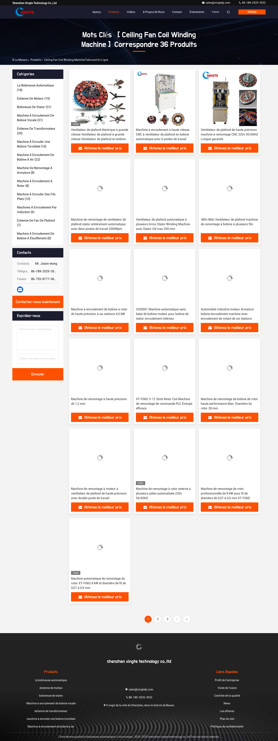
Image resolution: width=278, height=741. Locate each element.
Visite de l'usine (227, 687)
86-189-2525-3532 (252, 2)
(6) (37, 210)
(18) (35, 88)
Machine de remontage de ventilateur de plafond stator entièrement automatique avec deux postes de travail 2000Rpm (98, 224)
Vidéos (131, 12)
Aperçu (96, 12)
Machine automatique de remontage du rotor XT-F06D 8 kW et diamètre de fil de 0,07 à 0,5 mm (98, 583)
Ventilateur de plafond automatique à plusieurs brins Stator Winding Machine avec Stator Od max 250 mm (163, 224)
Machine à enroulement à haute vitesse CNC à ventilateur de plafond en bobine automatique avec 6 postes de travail (162, 134)
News (227, 703)
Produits (114, 12)
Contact (177, 12)
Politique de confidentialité (227, 726)
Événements (197, 12)
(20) (36, 131)
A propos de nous (153, 12)
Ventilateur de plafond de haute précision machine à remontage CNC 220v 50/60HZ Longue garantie (229, 134)
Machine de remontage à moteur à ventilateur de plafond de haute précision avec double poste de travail (99, 493)
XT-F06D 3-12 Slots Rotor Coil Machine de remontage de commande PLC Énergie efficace (164, 403)
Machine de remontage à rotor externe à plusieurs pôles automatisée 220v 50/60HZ (163, 493)
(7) (36, 223)
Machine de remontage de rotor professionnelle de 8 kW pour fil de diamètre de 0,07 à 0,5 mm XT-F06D (225, 493)
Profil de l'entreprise (227, 680)
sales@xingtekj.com (216, 2)
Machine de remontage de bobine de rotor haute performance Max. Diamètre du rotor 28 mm (229, 403)
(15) (33, 98)
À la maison (19, 59)
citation (252, 12)
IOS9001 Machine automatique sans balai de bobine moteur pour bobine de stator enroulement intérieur (162, 313)
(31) (34, 107)
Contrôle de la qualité (227, 695)
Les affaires (227, 711)
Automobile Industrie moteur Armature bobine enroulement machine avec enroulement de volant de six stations (227, 313)
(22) (35, 157)
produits (36, 59)
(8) (34, 170)
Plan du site (227, 718)
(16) (33, 144)
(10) (36, 196)
